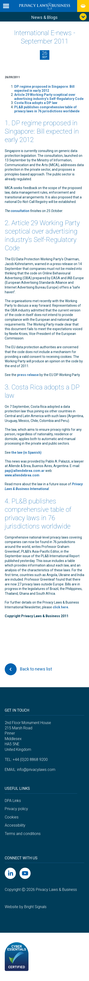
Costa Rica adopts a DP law (35, 103)
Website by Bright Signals (26, 907)
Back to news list (28, 669)
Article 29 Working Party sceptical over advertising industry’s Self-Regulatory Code (49, 97)
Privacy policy (16, 809)
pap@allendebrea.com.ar (25, 471)
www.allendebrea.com (22, 475)
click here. (61, 607)
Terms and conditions (23, 833)
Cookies (12, 817)
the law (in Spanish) (26, 452)
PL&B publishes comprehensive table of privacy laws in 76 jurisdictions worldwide (47, 109)
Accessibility (15, 825)
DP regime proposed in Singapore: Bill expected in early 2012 (44, 89)
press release (28, 375)
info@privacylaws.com (36, 769)
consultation (20, 211)
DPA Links (13, 800)
